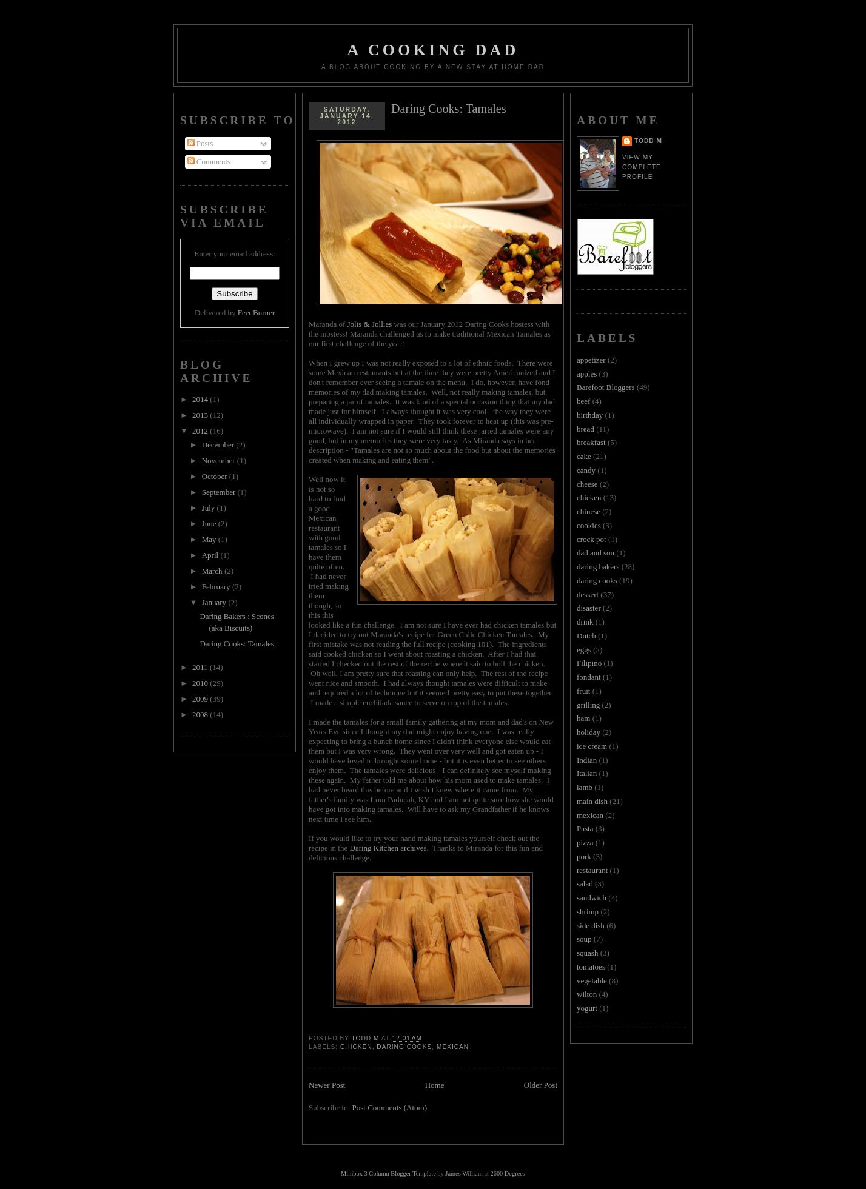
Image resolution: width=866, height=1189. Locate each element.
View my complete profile (641, 167)
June (210, 523)
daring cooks (404, 1046)
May (210, 539)
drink (585, 621)
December (219, 444)
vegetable (592, 980)
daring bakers (598, 566)
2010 (201, 683)
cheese (587, 484)
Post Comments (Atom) (390, 1107)
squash (587, 952)
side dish (591, 925)
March (213, 570)
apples (587, 373)
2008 (201, 714)
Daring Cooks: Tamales (237, 643)
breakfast (591, 442)
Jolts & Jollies (369, 324)
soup (584, 938)
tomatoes (591, 966)
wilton (587, 994)
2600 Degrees (507, 1173)
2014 (201, 399)
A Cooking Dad (433, 50)
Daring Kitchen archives (388, 847)
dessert (588, 594)
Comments (209, 161)
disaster (589, 607)
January (215, 602)
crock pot (591, 539)
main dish (592, 801)
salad (585, 883)
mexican (453, 1046)
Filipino (589, 663)
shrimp (588, 911)
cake (584, 456)
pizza (585, 842)
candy (586, 470)
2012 (201, 430)
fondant (589, 677)
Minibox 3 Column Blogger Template (388, 1173)
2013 (201, 415)
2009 (201, 698)
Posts (200, 143)
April (211, 555)
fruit (583, 690)
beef (583, 401)
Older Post (540, 1085)
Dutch (586, 635)
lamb (584, 787)
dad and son (595, 552)
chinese (588, 511)
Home (435, 1085)
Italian (587, 773)
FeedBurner (256, 312)
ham (583, 718)
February (217, 586)
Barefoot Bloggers (606, 387)
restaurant (592, 870)
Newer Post (327, 1085)
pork (584, 856)
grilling (588, 704)
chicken (356, 1046)
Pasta (585, 828)
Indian (587, 760)
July (209, 507)
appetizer (591, 359)
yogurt (587, 1008)
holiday (588, 732)
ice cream (592, 746)
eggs (584, 649)
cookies (589, 525)
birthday (590, 415)
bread (585, 429)
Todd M (648, 141)
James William (463, 1173)
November (219, 460)
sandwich (591, 897)
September (220, 492)
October (215, 476)
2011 (201, 667)
